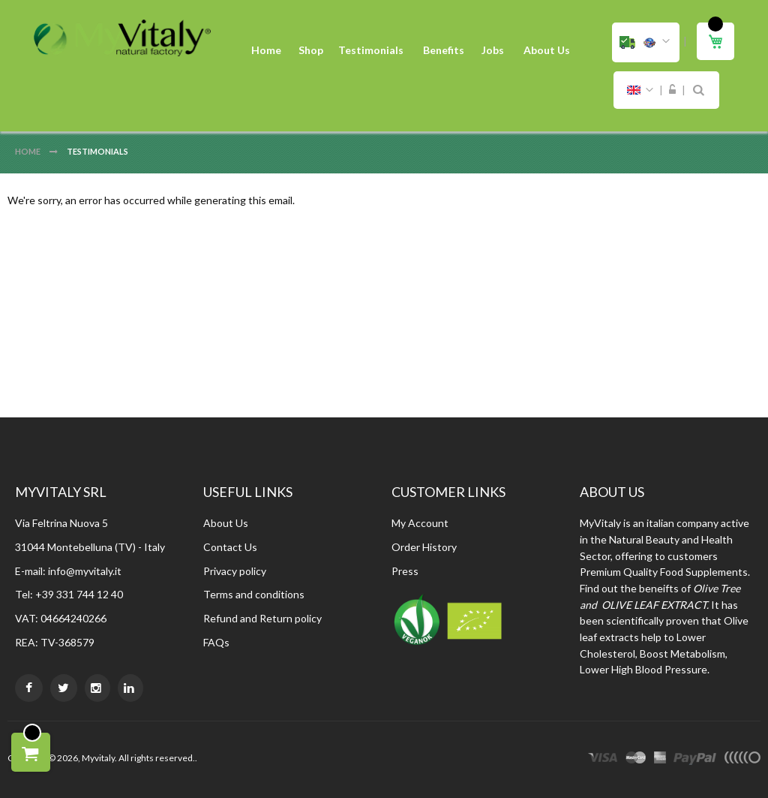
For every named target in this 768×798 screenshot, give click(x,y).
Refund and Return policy (262, 618)
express (660, 759)
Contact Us (230, 547)
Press (405, 571)
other (742, 759)
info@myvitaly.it (85, 571)
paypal (695, 759)
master (636, 759)
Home (28, 151)
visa (603, 759)
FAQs (216, 642)
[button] (646, 42)
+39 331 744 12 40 (79, 594)
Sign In (672, 90)
